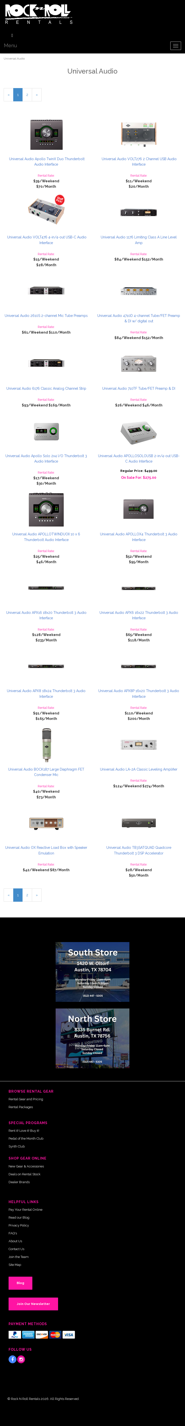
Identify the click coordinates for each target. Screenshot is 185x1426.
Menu (10, 45)
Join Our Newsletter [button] (33, 1304)
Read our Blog (19, 1217)
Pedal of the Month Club (26, 1138)
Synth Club (17, 1146)
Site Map (15, 1265)
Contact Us (16, 1249)
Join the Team (19, 1257)
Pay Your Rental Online (25, 1209)
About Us (15, 1241)
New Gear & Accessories (26, 1166)
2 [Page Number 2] (29, 94)
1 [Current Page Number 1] (20, 96)
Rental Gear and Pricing (26, 1099)
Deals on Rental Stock (24, 1174)
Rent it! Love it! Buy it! (24, 1130)
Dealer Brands (19, 1182)
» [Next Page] (39, 96)
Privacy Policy (19, 1225)
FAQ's (13, 1233)
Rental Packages (21, 1107)
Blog (20, 1283)
